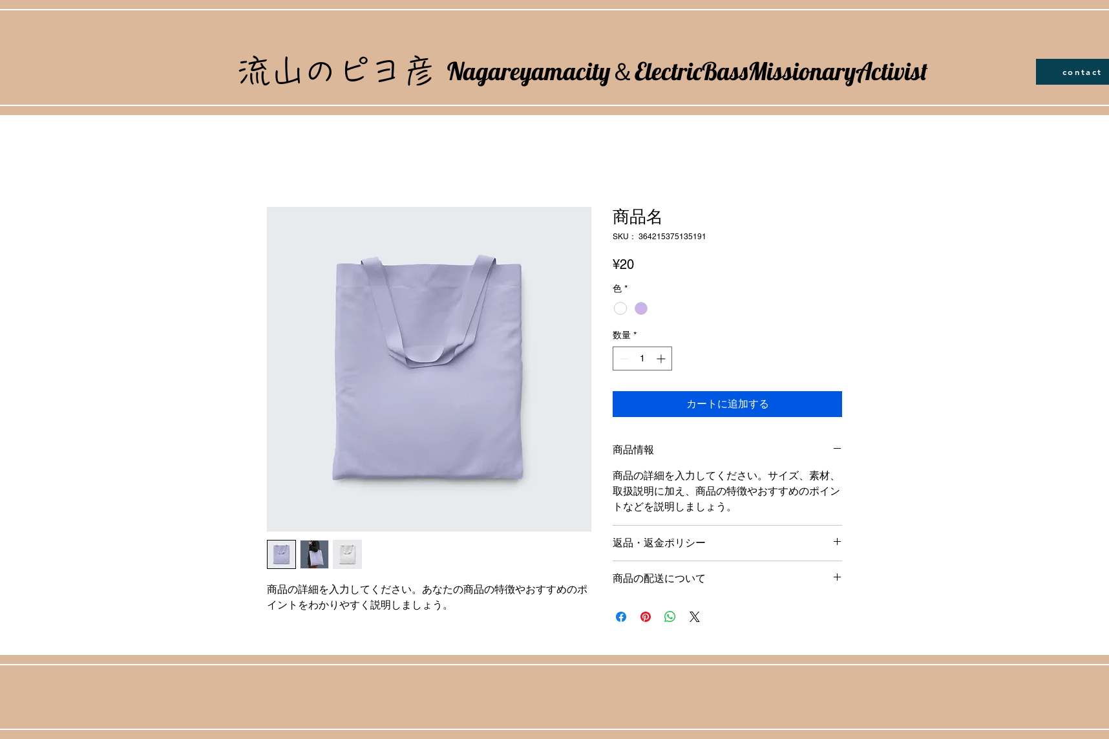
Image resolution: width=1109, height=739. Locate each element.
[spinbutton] (642, 358)
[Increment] (662, 358)
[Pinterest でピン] (645, 617)
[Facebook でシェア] (621, 617)
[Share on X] (694, 617)
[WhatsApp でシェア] (670, 617)
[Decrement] (623, 358)
